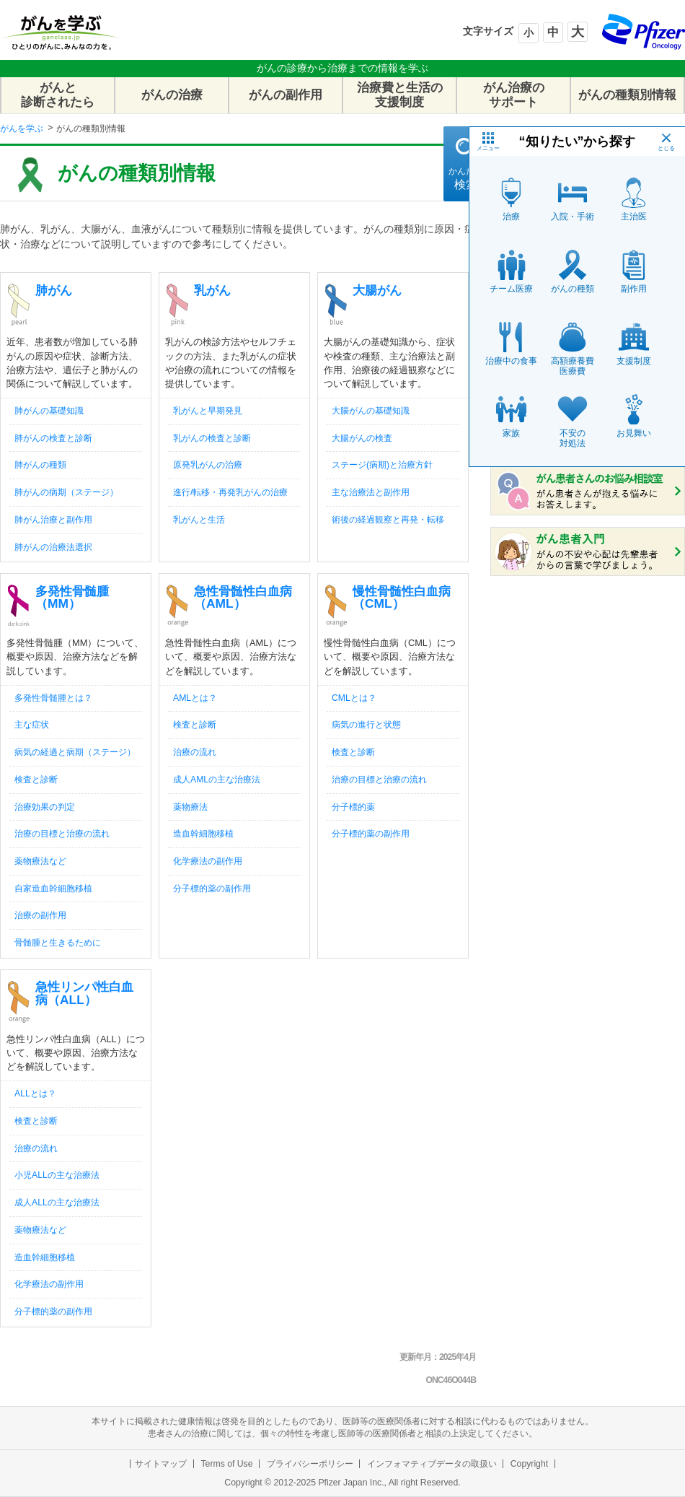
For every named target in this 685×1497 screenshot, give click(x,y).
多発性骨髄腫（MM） (72, 597)
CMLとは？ (354, 698)
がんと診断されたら (57, 95)
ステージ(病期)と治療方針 (382, 465)
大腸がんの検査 (362, 438)
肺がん (53, 290)
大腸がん (377, 290)
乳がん (212, 290)
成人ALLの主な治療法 (57, 1202)
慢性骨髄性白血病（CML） (402, 597)
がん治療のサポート (513, 95)
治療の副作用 (40, 915)
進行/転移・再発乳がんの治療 (230, 492)
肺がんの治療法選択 (53, 547)
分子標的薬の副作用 (212, 888)
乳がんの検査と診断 (212, 438)
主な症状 (31, 725)
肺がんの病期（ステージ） (66, 492)
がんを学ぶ (21, 128)
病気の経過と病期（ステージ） (75, 752)
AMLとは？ (195, 698)
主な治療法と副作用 (371, 492)
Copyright (529, 1464)
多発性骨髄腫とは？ (53, 698)
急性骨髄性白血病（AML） (243, 597)
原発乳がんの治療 (207, 465)
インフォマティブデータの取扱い (432, 1464)
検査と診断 (36, 779)
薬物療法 (190, 807)
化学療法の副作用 (207, 861)
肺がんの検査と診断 (53, 438)
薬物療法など (40, 861)
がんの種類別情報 (627, 95)
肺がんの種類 (40, 465)
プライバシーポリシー (310, 1464)
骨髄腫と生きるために (57, 943)
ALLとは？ (35, 1093)
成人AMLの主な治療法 (216, 779)
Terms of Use (226, 1464)
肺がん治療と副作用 (53, 520)
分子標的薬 (353, 807)
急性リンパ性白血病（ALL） (84, 992)
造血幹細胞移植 (203, 834)
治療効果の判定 (44, 807)
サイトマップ (161, 1464)
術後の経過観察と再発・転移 (388, 520)
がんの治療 (172, 95)
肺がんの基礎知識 (49, 411)
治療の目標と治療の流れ (62, 834)
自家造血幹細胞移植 (53, 888)
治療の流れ (194, 752)
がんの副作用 (285, 95)
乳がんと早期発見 (207, 411)
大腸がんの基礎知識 (371, 411)
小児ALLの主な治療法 (57, 1175)
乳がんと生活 (199, 520)
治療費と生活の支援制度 (400, 95)
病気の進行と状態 (366, 725)
